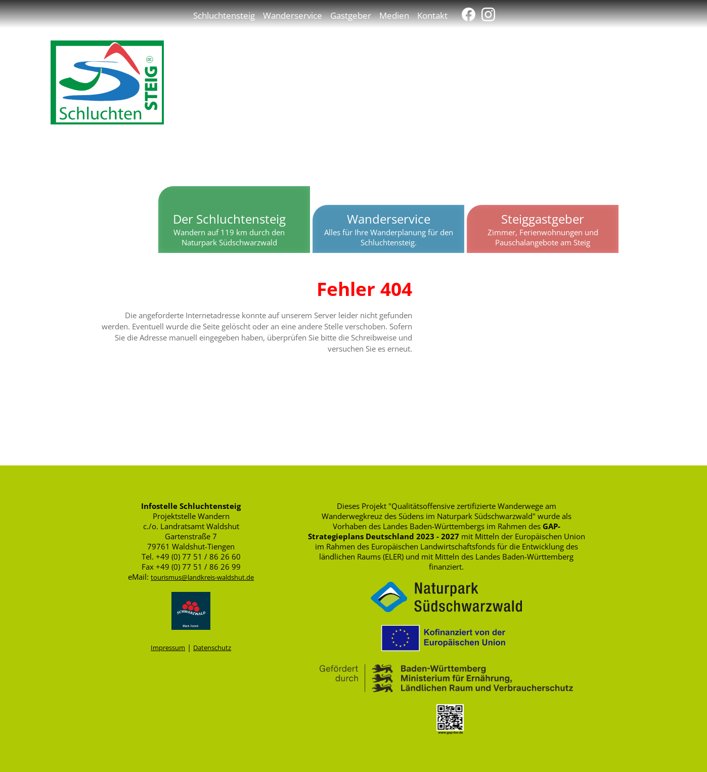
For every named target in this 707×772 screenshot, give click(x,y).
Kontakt (432, 15)
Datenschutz (212, 647)
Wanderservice (292, 15)
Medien (394, 15)
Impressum (168, 647)
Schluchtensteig (224, 15)
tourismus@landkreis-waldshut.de (202, 577)
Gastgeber (350, 15)
